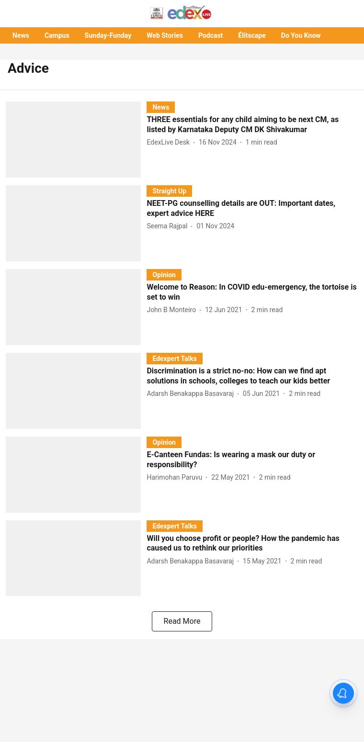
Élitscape (251, 35)
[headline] (252, 125)
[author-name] (170, 142)
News (20, 35)
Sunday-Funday (108, 35)
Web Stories (165, 35)
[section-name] (161, 107)
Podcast (210, 35)
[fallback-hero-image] (76, 139)
